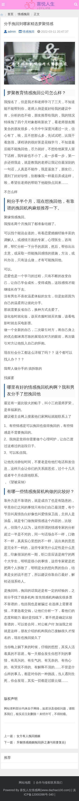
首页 (10, 14)
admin (10, 31)
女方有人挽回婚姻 (28, 736)
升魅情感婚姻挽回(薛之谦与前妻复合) (41, 742)
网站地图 (25, 782)
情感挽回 (23, 14)
